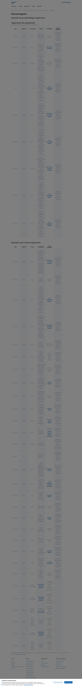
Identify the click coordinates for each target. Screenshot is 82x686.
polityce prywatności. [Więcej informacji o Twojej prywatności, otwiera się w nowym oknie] (28, 684)
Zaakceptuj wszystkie (68, 682)
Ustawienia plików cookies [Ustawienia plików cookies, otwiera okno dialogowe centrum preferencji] (58, 682)
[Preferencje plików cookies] (2, 684)
